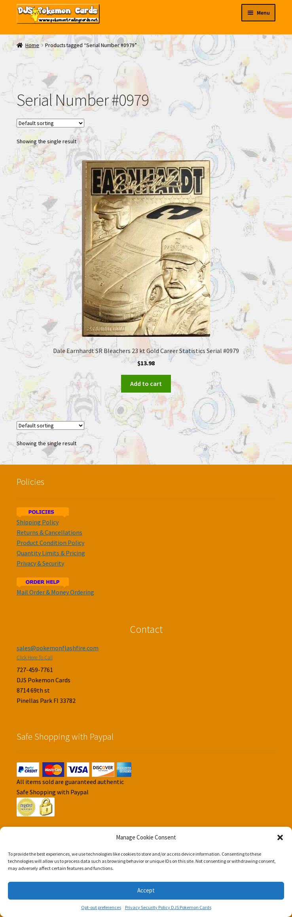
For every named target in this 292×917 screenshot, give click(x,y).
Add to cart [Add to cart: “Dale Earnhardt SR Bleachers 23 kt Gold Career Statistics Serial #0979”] (146, 383)
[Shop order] (50, 123)
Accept (146, 890)
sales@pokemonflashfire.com (58, 648)
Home (32, 45)
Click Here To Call (35, 657)
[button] (280, 837)
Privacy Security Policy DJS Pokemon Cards (168, 907)
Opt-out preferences (101, 907)
